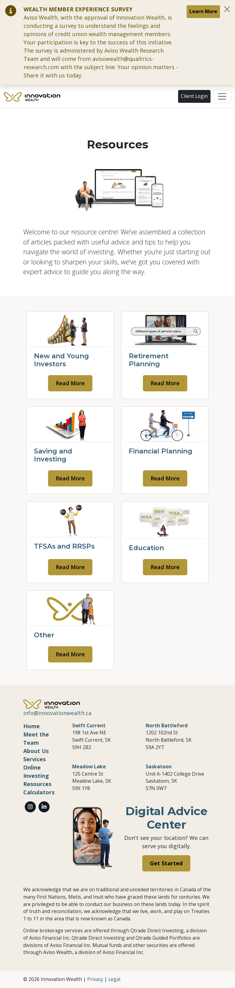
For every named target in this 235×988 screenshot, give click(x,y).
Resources (37, 784)
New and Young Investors (61, 360)
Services (34, 759)
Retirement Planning (149, 360)
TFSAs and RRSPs (64, 546)
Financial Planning (160, 451)
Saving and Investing (53, 455)
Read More (70, 383)
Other (44, 635)
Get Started (166, 863)
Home (31, 726)
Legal (114, 979)
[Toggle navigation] (222, 96)
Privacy (95, 979)
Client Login (194, 96)
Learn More (203, 11)
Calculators (38, 792)
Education (146, 548)
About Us (36, 751)
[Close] (227, 9)
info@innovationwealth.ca (57, 713)
